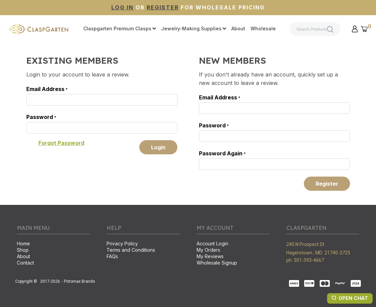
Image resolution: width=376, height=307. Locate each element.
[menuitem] (119, 29)
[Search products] (315, 29)
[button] (354, 29)
